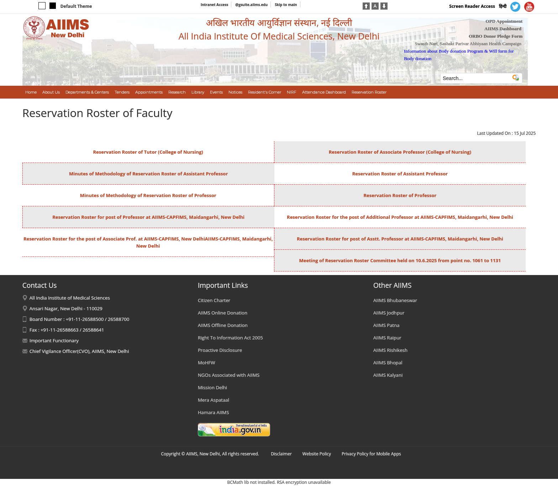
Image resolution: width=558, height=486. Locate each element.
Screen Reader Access (472, 6)
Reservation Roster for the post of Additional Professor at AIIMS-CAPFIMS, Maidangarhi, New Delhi (400, 217)
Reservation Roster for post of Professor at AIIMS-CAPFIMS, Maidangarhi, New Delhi (148, 217)
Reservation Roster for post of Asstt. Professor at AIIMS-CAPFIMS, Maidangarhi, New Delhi (400, 239)
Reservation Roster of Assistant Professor (400, 173)
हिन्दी (502, 6)
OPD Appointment (504, 21)
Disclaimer (281, 454)
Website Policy (316, 454)
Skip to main (286, 4)
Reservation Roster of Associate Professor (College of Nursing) (400, 152)
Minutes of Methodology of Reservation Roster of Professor (148, 195)
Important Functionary (54, 340)
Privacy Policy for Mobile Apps (371, 454)
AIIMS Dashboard (502, 28)
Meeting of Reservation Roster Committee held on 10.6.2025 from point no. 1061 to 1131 (400, 260)
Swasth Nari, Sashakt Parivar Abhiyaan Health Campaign (468, 43)
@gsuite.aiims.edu (251, 4)
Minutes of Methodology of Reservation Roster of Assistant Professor (148, 173)
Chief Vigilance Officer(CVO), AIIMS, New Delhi (79, 351)
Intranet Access (214, 4)
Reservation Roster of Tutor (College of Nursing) (148, 152)
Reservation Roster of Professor (399, 195)
